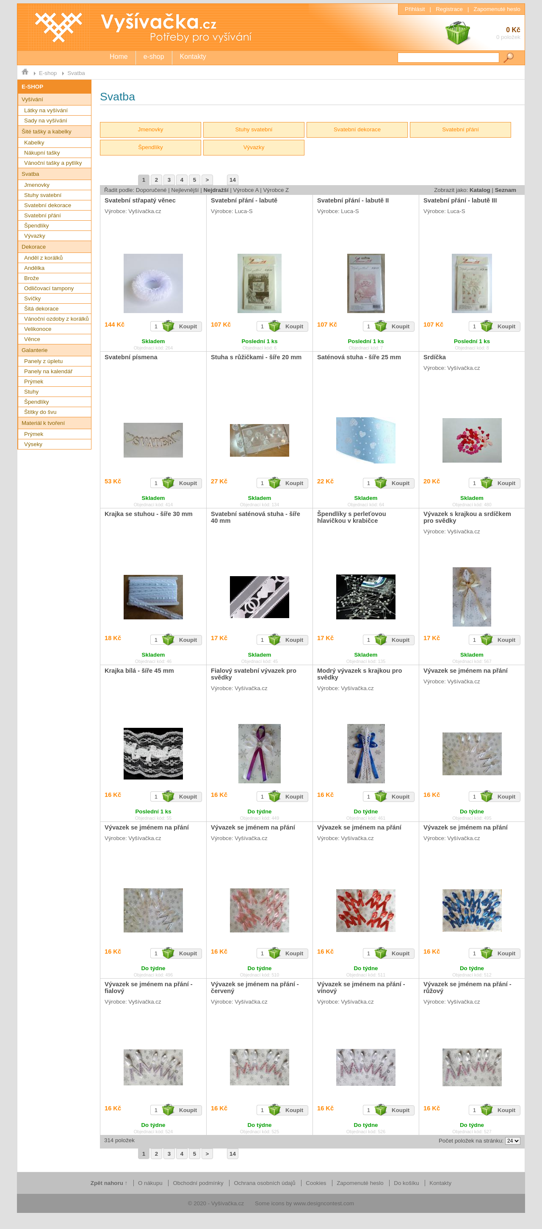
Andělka (34, 268)
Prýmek (33, 381)
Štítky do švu (40, 412)
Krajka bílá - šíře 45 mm (139, 670)
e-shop (154, 56)
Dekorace (34, 247)
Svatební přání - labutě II (353, 200)
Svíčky (32, 298)
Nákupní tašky (42, 153)
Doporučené (151, 190)
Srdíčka (434, 357)
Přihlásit (415, 9)
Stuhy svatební (42, 195)
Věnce (32, 339)
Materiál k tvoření (43, 423)
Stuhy (31, 391)
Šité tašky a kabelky (47, 131)
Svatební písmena (131, 357)
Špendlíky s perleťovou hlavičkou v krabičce (351, 517)
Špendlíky (36, 225)
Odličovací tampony (49, 288)
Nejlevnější (185, 190)
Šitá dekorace (41, 308)
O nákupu (150, 1183)
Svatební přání (42, 215)
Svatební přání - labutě (244, 200)
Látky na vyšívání (46, 110)
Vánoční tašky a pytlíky (53, 163)
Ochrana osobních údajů (264, 1183)
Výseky (33, 444)
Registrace (449, 9)
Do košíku (406, 1183)
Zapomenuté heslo (497, 9)
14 (233, 180)
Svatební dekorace (47, 205)
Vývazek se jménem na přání (465, 670)
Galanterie (35, 350)
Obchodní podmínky (198, 1183)
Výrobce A (246, 190)
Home (119, 56)
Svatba (76, 73)
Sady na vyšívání (45, 120)
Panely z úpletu (43, 361)
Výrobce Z (276, 190)
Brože (31, 278)
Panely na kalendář (48, 371)
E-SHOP (32, 86)
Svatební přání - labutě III (460, 200)
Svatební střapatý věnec (140, 200)
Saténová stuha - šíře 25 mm (359, 357)
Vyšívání (32, 99)
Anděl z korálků (43, 258)
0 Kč (482, 34)
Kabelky (34, 142)
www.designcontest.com (323, 1203)
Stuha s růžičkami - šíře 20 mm (256, 357)
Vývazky (34, 236)
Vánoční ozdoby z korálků (56, 319)
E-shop (48, 73)
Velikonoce (37, 329)
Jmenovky (37, 185)
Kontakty (193, 56)
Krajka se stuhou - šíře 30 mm (149, 513)
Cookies (316, 1183)
